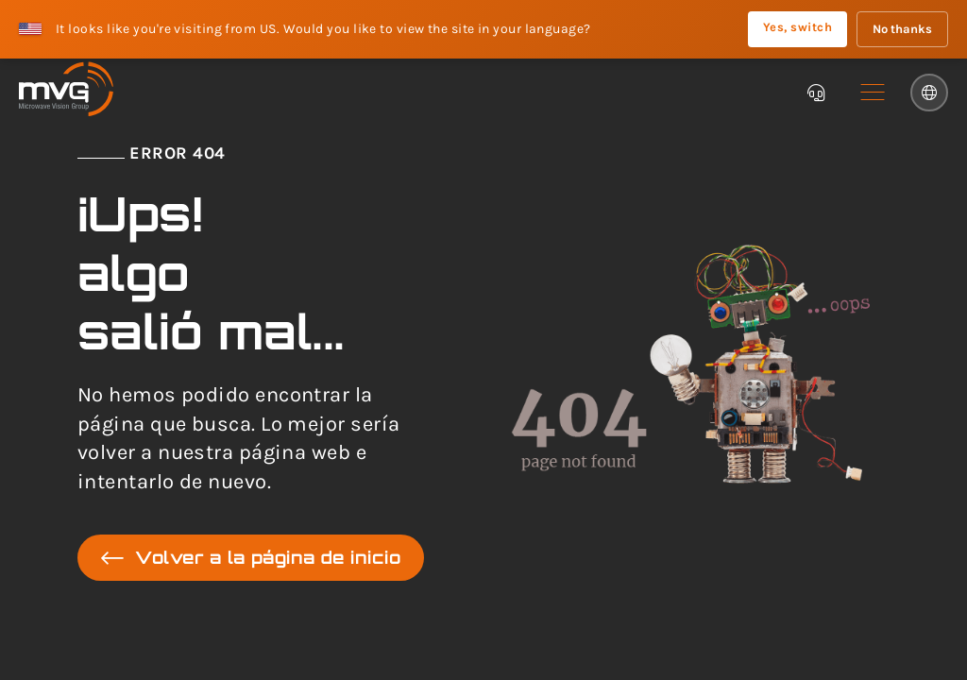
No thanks (902, 29)
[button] (872, 92)
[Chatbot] (816, 92)
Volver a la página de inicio (250, 557)
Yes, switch (797, 27)
